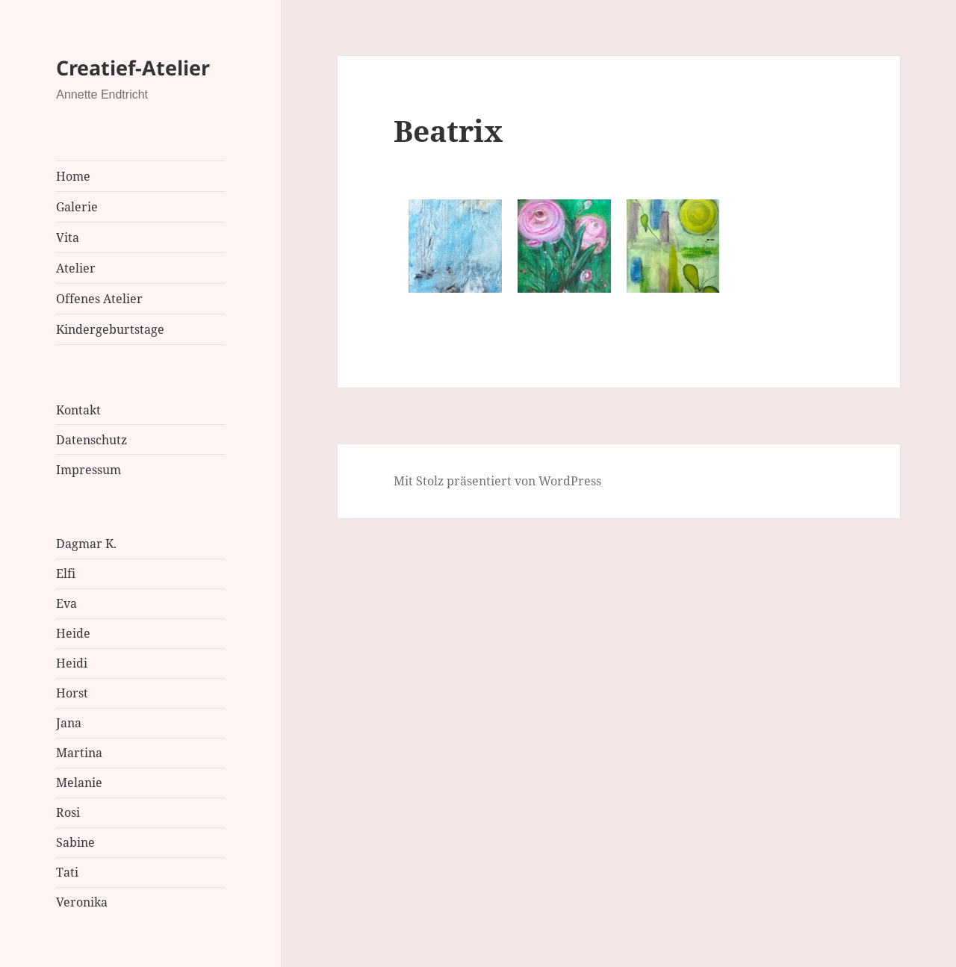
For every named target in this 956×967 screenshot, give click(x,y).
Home (73, 176)
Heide (73, 633)
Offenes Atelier (99, 298)
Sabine (75, 842)
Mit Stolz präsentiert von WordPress (497, 481)
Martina (79, 752)
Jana (68, 723)
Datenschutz (91, 440)
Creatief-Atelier (133, 67)
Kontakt (78, 410)
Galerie (77, 207)
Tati (67, 872)
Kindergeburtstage (110, 329)
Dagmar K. (86, 543)
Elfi (65, 573)
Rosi (68, 812)
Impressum (88, 469)
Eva (66, 603)
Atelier (76, 268)
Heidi (71, 663)
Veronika (82, 902)
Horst (72, 693)
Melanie (79, 782)
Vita (67, 237)
